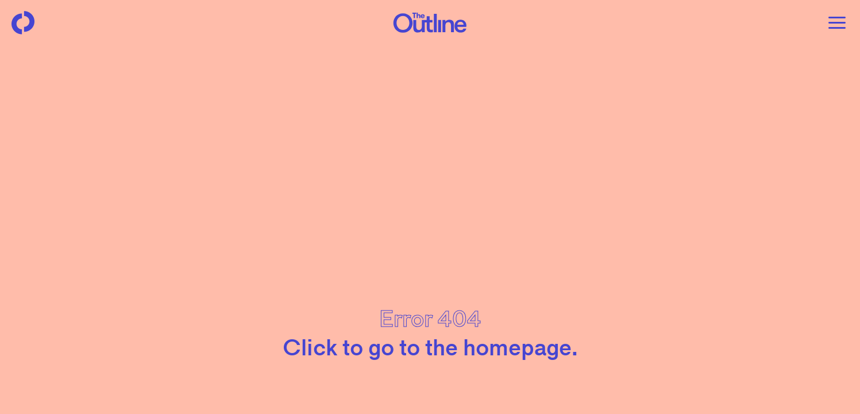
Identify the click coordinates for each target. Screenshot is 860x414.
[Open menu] (837, 23)
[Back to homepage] (23, 23)
